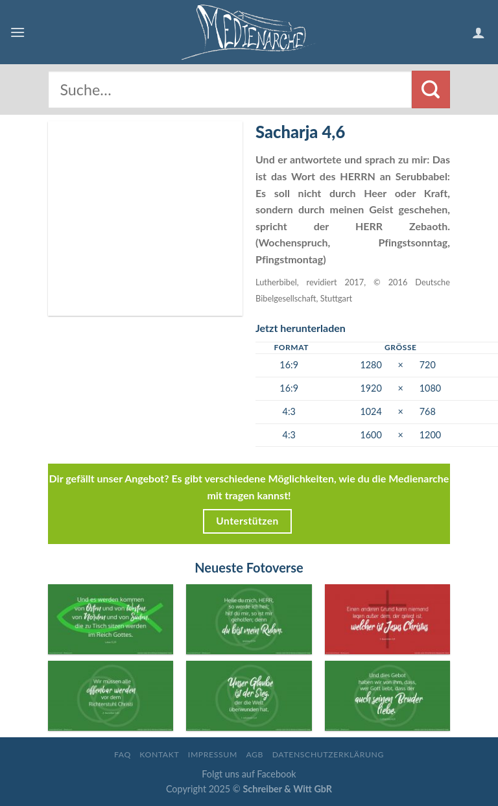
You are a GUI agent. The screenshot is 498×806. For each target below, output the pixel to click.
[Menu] (17, 32)
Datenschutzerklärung (328, 754)
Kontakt (159, 754)
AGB (254, 754)
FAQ (122, 754)
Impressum (212, 754)
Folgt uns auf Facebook (249, 773)
